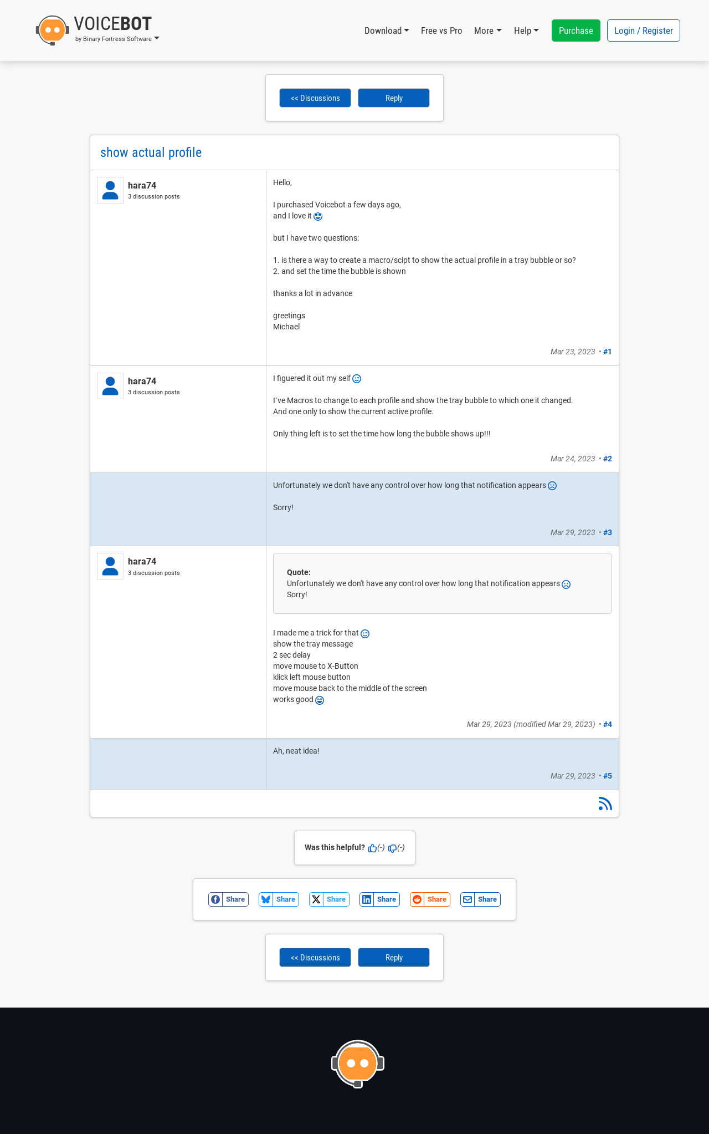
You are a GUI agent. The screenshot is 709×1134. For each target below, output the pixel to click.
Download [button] (383, 30)
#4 (607, 724)
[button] (97, 30)
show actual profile (151, 152)
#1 (607, 351)
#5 (607, 775)
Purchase (576, 30)
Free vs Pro (442, 30)
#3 (607, 532)
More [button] (484, 30)
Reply (394, 98)
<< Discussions (315, 98)
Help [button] (522, 30)
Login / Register (643, 30)
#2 (607, 458)
